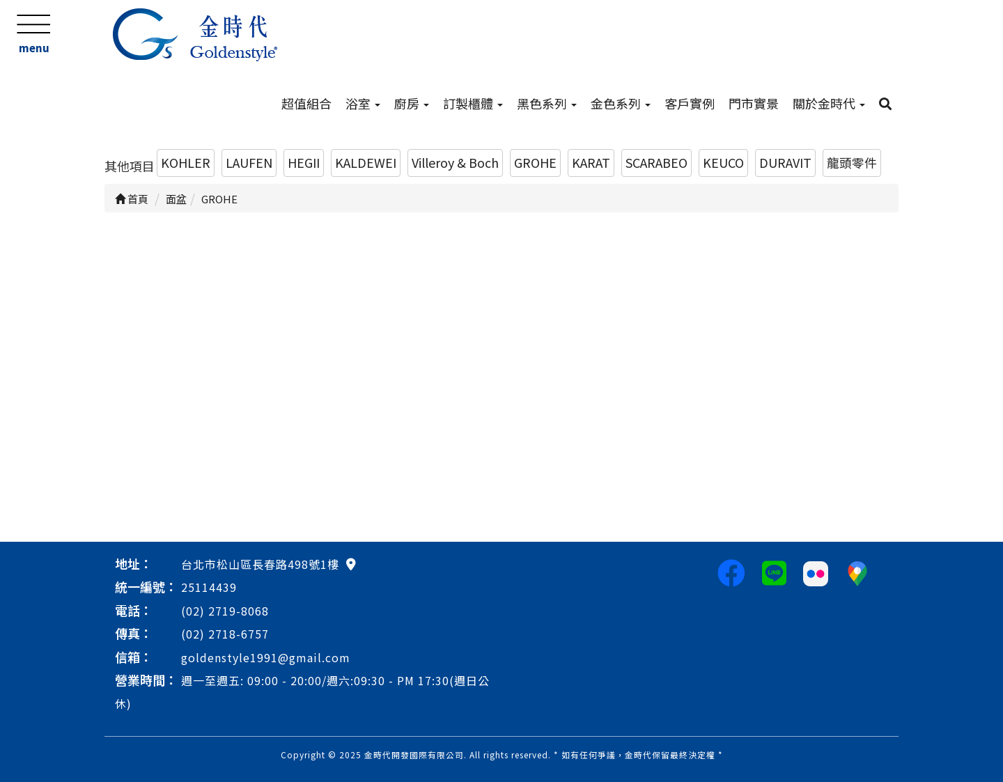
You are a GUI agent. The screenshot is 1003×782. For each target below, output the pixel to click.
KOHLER (185, 162)
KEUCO (723, 162)
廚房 (411, 103)
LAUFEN (249, 162)
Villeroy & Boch (455, 162)
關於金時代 (829, 103)
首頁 (131, 198)
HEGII (304, 162)
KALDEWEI (365, 162)
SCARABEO (656, 162)
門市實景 (754, 103)
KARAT (591, 162)
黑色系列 (547, 103)
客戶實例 (689, 103)
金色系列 (621, 103)
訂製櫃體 (473, 103)
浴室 (362, 103)
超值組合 (306, 103)
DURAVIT (785, 162)
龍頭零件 (852, 162)
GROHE (535, 162)
